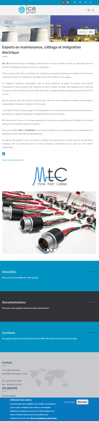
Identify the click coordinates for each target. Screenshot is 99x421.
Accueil (83, 32)
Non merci (82, 403)
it (90, 2)
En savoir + (93, 271)
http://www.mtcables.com (12, 160)
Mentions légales (9, 396)
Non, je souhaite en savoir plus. (44, 419)
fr (75, 2)
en (80, 2)
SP (86, 2)
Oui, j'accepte (69, 402)
